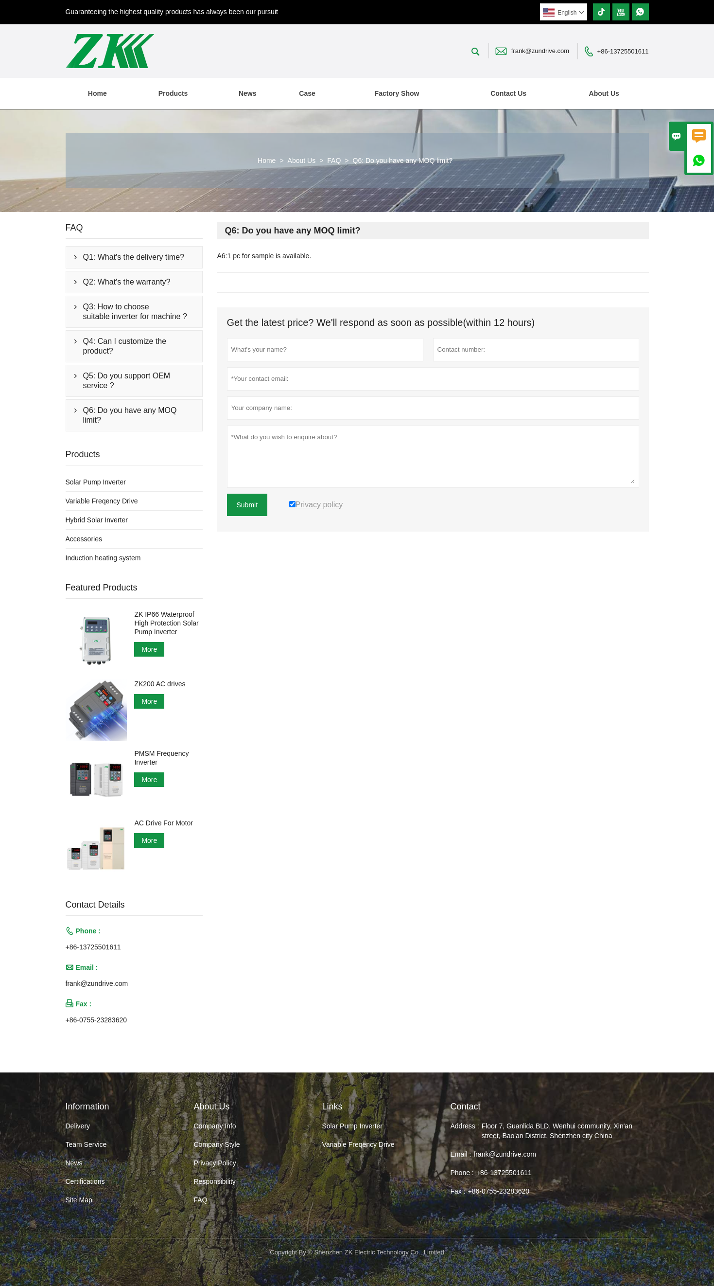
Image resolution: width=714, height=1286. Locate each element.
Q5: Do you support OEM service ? (127, 381)
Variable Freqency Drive (102, 501)
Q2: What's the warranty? (127, 282)
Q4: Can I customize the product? (125, 346)
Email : (461, 1154)
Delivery (78, 1126)
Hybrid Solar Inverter (97, 520)
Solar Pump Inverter (96, 482)
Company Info (215, 1126)
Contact (466, 1106)
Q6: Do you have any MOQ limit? (130, 415)
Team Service (86, 1144)
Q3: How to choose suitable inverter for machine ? (135, 312)
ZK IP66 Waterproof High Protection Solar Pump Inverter (166, 623)
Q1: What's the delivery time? (133, 257)
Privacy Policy (215, 1163)
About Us (604, 93)
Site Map (79, 1200)
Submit (247, 505)
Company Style (217, 1144)
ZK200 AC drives (159, 684)
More (149, 649)
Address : (465, 1126)
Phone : (462, 1173)
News (248, 93)
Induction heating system (103, 558)
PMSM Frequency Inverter (161, 758)
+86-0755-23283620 (96, 1020)
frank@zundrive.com (540, 50)
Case (307, 93)
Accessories (84, 539)
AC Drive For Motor (163, 823)
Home (97, 93)
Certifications (85, 1181)
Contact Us (508, 93)
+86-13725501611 (623, 51)
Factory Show (397, 93)
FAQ (334, 160)
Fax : (458, 1191)
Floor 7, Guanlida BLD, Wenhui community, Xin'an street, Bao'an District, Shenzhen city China (557, 1131)
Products (173, 93)
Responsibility (215, 1181)
